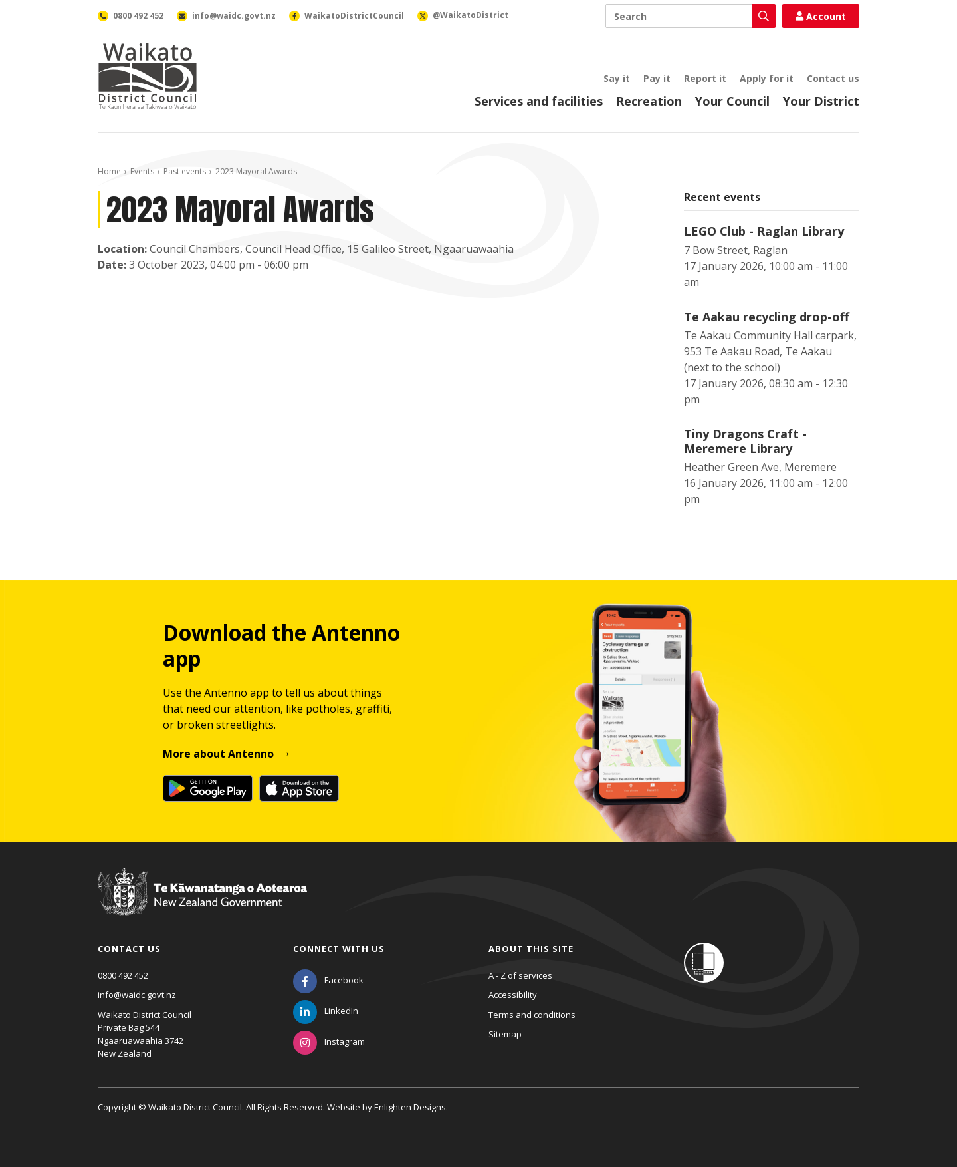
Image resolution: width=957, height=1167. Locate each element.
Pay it (657, 78)
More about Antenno (218, 754)
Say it (616, 78)
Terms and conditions (532, 1015)
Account (821, 16)
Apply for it (767, 78)
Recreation (649, 101)
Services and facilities (539, 101)
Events (142, 171)
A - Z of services (520, 975)
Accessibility (512, 995)
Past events (184, 171)
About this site (531, 949)
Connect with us (339, 949)
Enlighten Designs (410, 1107)
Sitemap (505, 1034)
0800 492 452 (123, 975)
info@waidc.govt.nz (137, 995)
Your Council (732, 101)
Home (109, 171)
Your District (821, 101)
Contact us (833, 78)
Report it (705, 78)
